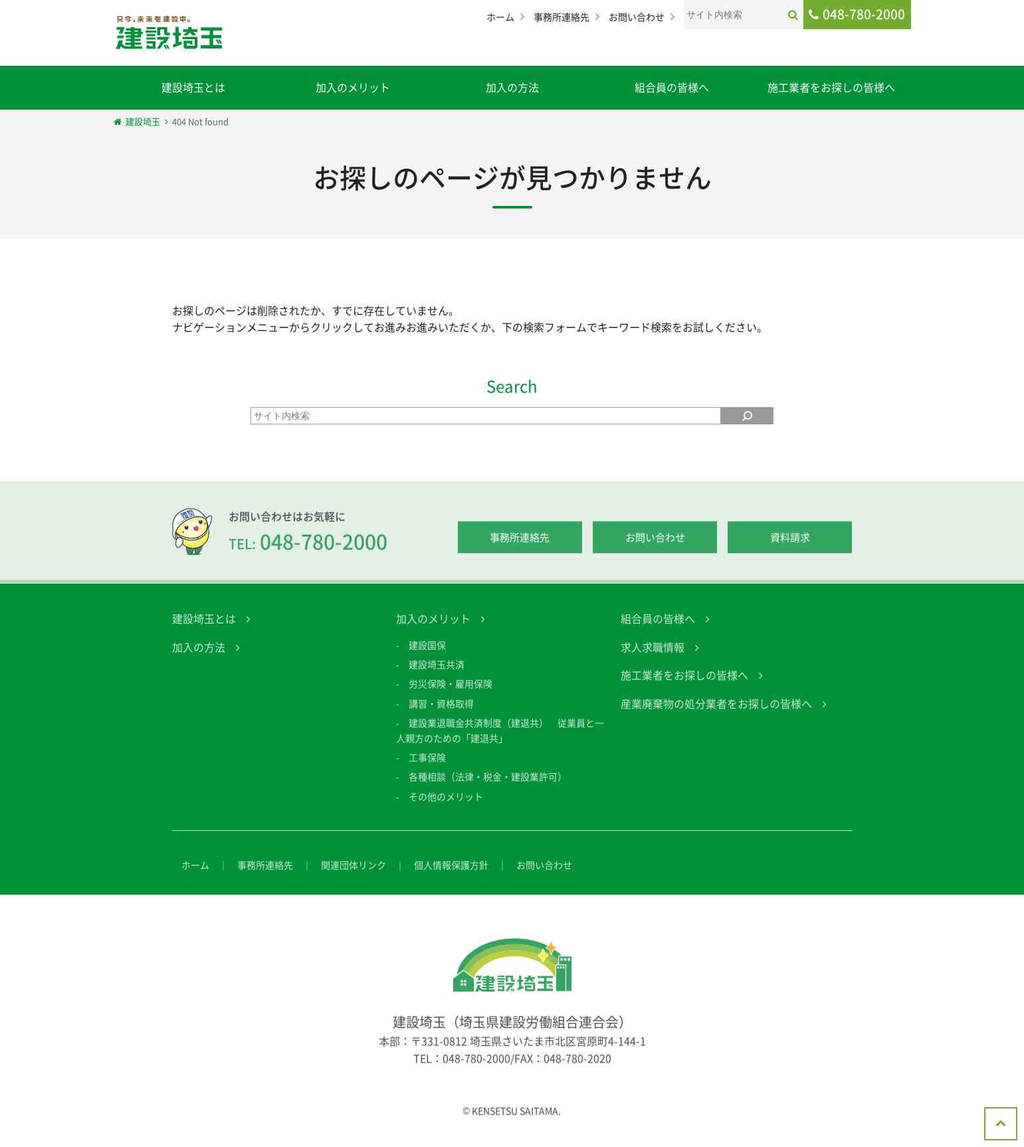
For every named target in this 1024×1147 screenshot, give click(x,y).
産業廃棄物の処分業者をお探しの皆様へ (716, 715)
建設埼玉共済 (436, 675)
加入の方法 (512, 87)
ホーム (500, 16)
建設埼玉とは (193, 87)
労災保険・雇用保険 (450, 695)
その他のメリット (446, 807)
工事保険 (427, 768)
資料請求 (790, 549)
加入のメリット (353, 87)
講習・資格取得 (441, 714)
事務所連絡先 (561, 16)
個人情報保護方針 (451, 876)
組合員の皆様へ (672, 87)
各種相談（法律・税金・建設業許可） (488, 788)
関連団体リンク (353, 876)
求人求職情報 (652, 658)
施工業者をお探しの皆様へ (831, 87)
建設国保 (427, 656)
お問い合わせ (637, 16)
